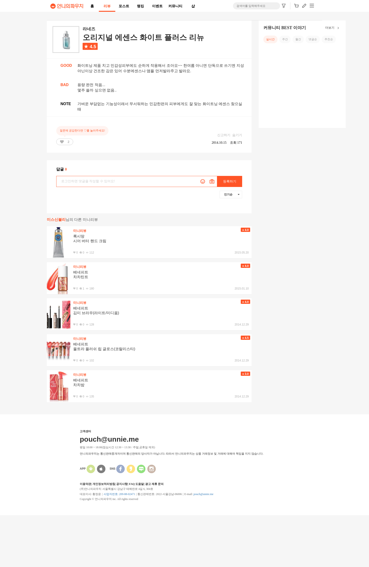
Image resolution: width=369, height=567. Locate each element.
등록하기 (229, 181)
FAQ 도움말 (136, 484)
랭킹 (140, 6)
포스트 (124, 6)
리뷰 (107, 6)
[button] (296, 7)
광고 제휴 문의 (154, 484)
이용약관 (85, 484)
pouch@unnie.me (203, 494)
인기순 (232, 194)
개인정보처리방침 (103, 484)
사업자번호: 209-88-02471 (119, 494)
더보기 (333, 28)
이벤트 (157, 6)
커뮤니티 (175, 6)
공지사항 (122, 484)
